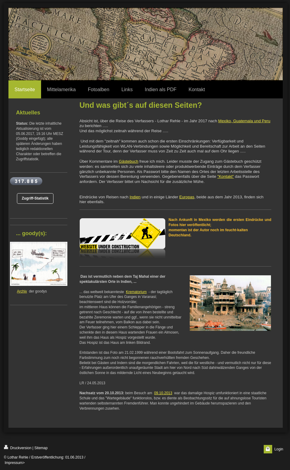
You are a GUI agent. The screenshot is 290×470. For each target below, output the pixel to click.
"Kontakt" (225, 176)
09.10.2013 (163, 393)
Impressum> (15, 463)
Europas (187, 197)
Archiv (22, 291)
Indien (135, 197)
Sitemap (41, 448)
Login (278, 449)
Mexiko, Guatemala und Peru (244, 121)
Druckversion (17, 447)
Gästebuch (128, 161)
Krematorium (136, 292)
